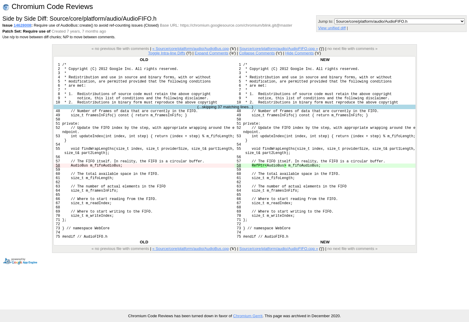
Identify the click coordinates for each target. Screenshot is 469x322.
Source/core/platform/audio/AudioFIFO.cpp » (278, 48)
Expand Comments (212, 53)
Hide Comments (299, 53)
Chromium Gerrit (247, 316)
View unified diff (331, 28)
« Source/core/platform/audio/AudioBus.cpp (190, 48)
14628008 (22, 25)
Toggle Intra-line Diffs (166, 53)
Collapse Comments (257, 53)
